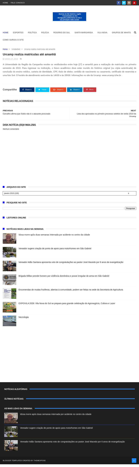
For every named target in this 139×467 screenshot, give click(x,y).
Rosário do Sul (61, 34)
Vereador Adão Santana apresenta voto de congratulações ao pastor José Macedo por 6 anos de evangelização (71, 265)
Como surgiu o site (13, 42)
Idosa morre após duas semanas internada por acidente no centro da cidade (54, 237)
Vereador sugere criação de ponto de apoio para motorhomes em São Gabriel (55, 251)
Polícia (45, 34)
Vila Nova (102, 34)
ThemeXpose (40, 463)
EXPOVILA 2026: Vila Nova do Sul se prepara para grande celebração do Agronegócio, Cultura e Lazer (67, 306)
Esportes (18, 34)
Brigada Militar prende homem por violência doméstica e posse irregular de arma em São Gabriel (64, 278)
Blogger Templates (12, 463)
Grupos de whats (121, 34)
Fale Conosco (18, 3)
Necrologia (24, 320)
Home (5, 3)
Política (32, 34)
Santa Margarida (84, 34)
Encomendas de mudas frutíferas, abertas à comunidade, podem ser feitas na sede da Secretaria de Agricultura (71, 292)
